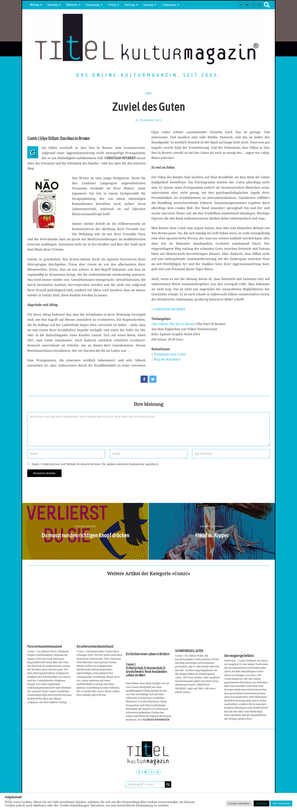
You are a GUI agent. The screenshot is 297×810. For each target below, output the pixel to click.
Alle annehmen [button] (281, 803)
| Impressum (169, 5)
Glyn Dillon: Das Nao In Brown (173, 324)
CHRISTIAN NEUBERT (169, 309)
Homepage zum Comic (170, 354)
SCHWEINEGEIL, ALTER (189, 651)
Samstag (129, 5)
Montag (34, 5)
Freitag (112, 5)
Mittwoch (71, 5)
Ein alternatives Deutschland (95, 646)
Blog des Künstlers (167, 359)
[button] (168, 784)
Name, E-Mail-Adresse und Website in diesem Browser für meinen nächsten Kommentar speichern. (95, 464)
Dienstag (52, 5)
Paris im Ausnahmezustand (44, 646)
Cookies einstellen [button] (238, 803)
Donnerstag (93, 5)
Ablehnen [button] (261, 803)
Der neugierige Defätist (239, 656)
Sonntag (148, 5)
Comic (148, 93)
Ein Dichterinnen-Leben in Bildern (147, 654)
